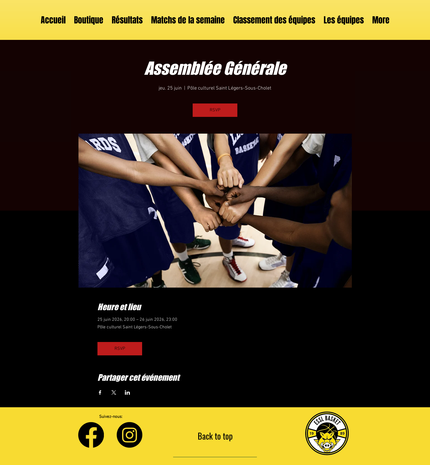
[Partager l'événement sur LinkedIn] (127, 392)
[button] (343, 20)
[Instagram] (129, 435)
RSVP (215, 110)
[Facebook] (91, 435)
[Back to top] (215, 436)
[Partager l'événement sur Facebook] (100, 392)
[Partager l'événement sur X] (113, 392)
